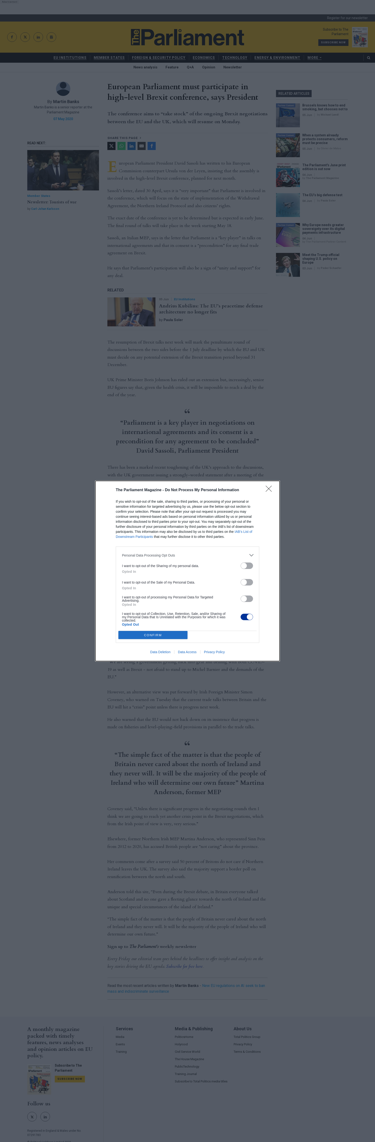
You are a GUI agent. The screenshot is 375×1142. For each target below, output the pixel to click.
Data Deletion (160, 652)
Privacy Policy (214, 652)
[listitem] (187, 555)
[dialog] (187, 571)
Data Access (187, 652)
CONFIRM (153, 635)
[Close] (270, 490)
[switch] (247, 566)
